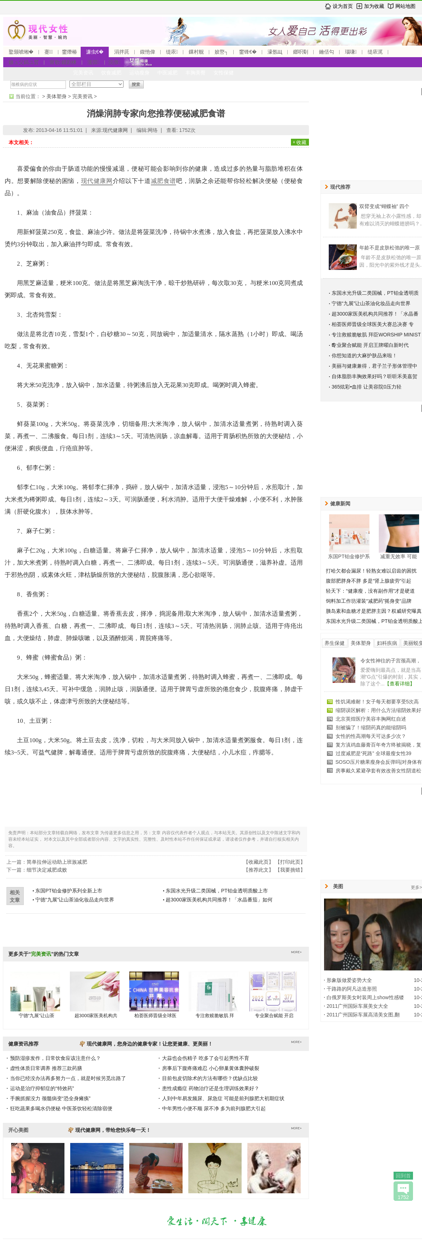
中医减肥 (167, 72)
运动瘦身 (139, 72)
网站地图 (405, 6)
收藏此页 (258, 862)
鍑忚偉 (147, 52)
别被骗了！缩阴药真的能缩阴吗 (371, 727)
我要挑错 (290, 870)
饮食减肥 (111, 72)
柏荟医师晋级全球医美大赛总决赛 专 (373, 324)
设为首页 (343, 6)
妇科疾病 (387, 643)
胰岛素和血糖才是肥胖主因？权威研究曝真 (374, 611)
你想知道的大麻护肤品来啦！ (364, 355)
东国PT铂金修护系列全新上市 (68, 891)
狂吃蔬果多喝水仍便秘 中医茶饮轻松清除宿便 (61, 1108)
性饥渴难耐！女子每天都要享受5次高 (377, 701)
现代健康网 (115, 130)
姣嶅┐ (221, 52)
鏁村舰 (196, 52)
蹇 (48, 52)
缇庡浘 (375, 52)
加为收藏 (374, 6)
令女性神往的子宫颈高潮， (390, 660)
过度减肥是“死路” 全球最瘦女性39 (374, 753)
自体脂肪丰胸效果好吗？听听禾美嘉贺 (374, 376)
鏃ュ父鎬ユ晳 (24, 62)
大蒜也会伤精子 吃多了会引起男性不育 (205, 1058)
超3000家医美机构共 (96, 1015)
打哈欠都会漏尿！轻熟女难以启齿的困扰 (371, 571)
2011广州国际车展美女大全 (357, 1006)
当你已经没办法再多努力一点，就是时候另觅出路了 (68, 1078)
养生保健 (334, 643)
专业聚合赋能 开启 (274, 1015)
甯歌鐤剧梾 (63, 62)
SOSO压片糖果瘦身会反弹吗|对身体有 (379, 762)
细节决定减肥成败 (47, 870)
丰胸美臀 (195, 72)
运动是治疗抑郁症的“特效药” (42, 1088)
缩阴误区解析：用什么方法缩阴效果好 (378, 710)
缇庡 (172, 52)
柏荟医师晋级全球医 (155, 1015)
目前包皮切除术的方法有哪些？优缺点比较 (210, 1078)
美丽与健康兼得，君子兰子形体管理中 (374, 366)
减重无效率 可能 (398, 556)
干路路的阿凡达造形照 (352, 989)
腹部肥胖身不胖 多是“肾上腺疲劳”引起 (368, 581)
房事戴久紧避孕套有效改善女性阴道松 (378, 770)
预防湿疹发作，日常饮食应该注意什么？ (55, 1058)
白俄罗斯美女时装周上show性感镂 (365, 997)
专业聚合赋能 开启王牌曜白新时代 (370, 345)
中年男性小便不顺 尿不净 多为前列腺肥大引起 (214, 1108)
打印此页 (290, 862)
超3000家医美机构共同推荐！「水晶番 (375, 314)
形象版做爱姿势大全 (349, 980)
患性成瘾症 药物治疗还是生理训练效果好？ (210, 1088)
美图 (338, 886)
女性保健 (224, 72)
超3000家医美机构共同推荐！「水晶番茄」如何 (219, 900)
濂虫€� (94, 52)
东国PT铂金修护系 (349, 556)
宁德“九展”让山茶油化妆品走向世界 (74, 900)
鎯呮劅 (300, 52)
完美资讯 (83, 72)
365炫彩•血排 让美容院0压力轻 (366, 387)
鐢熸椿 (69, 52)
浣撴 (114, 62)
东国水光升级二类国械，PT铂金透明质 (375, 293)
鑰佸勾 (326, 52)
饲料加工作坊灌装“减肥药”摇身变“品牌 (369, 601)
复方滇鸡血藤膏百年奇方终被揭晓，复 (378, 745)
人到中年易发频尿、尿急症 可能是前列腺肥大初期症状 (223, 1098)
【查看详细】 (400, 683)
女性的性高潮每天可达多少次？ (371, 736)
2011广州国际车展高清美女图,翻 (363, 1015)
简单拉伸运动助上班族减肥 (57, 862)
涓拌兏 (121, 52)
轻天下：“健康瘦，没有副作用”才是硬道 (370, 591)
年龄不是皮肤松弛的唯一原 (389, 248)
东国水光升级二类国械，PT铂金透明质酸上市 (217, 891)
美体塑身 (56, 96)
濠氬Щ (275, 52)
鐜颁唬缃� (21, 52)
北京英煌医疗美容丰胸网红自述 (371, 719)
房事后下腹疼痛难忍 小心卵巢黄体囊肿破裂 (210, 1068)
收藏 (301, 142)
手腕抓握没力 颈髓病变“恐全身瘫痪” (50, 1098)
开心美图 (18, 1130)
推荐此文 (258, 870)
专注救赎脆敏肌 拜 (215, 1015)
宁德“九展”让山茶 (37, 1015)
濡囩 (93, 62)
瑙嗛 (351, 52)
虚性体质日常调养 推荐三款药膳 (46, 1068)
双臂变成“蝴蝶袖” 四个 (384, 206)
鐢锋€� (247, 52)
